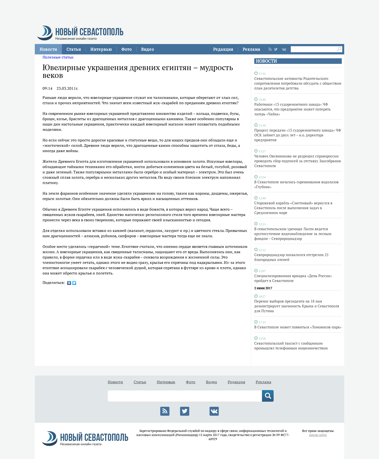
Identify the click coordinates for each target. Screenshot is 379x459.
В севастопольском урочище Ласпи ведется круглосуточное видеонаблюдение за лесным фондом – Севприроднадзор (292, 233)
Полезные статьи (58, 57)
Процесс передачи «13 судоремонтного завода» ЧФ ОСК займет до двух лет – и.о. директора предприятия (297, 135)
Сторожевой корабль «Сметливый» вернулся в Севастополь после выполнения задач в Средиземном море (293, 207)
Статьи (73, 49)
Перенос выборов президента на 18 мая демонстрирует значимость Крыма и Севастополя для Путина (296, 306)
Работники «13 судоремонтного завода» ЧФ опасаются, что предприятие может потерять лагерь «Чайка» (292, 109)
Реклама (251, 49)
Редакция (223, 49)
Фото (126, 49)
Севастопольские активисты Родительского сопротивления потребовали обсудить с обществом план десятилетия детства (297, 83)
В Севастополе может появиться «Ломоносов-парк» (298, 327)
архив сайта (318, 435)
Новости (48, 49)
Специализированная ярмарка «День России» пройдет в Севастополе (293, 278)
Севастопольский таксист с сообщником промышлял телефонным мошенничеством (291, 345)
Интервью (101, 49)
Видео (147, 49)
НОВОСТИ (266, 61)
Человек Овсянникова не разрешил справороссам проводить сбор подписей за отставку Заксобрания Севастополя (297, 161)
